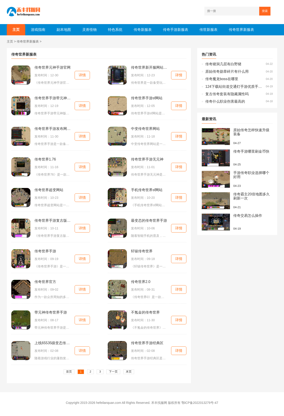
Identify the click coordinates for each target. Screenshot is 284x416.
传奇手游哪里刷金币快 (251, 151)
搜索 (265, 11)
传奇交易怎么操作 (247, 215)
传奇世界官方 (45, 282)
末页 (129, 371)
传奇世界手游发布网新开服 (52, 129)
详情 (82, 75)
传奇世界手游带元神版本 (52, 98)
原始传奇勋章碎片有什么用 (227, 71)
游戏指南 (38, 30)
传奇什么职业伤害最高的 (225, 101)
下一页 (113, 371)
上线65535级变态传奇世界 (52, 343)
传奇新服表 (143, 30)
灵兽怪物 (89, 30)
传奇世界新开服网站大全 (149, 67)
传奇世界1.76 (45, 159)
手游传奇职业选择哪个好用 (251, 175)
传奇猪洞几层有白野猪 (223, 64)
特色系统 (115, 30)
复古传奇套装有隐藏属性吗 (227, 94)
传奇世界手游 (45, 251)
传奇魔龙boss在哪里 (221, 79)
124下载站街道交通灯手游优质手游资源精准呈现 (234, 86)
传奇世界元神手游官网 (52, 67)
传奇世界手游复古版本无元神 (52, 220)
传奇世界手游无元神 (147, 159)
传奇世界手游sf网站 (147, 98)
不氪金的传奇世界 (145, 312)
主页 (16, 30)
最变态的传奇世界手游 (149, 220)
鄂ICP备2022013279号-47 (199, 403)
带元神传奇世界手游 (50, 312)
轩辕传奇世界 (142, 251)
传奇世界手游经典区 (147, 343)
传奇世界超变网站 (48, 190)
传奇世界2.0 (140, 282)
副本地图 (64, 30)
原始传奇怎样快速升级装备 (251, 132)
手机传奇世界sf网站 (147, 190)
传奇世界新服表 (241, 30)
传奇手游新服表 (175, 30)
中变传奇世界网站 (145, 129)
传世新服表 (208, 30)
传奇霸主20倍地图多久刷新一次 (251, 196)
